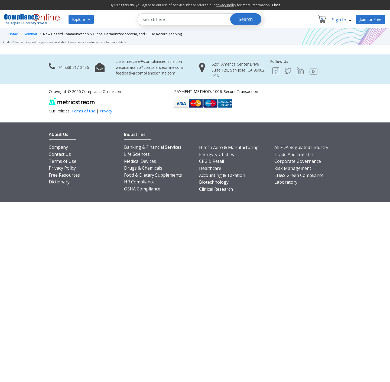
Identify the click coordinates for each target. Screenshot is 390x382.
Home (13, 33)
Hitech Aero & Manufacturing (229, 147)
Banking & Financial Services (152, 147)
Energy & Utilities (216, 154)
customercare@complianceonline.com (149, 61)
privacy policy (226, 5)
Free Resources (64, 175)
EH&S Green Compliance (299, 175)
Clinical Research (216, 189)
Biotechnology (214, 182)
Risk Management (292, 168)
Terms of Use (62, 161)
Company (58, 147)
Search (246, 19)
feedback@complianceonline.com (145, 73)
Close (276, 5)
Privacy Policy (62, 168)
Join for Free (370, 19)
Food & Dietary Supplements (153, 175)
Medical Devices (140, 161)
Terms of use (83, 111)
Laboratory (285, 182)
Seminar (30, 33)
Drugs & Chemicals (143, 168)
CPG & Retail (211, 161)
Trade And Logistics (294, 154)
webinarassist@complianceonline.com (149, 67)
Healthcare (210, 168)
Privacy (106, 111)
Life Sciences (137, 154)
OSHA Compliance (142, 189)
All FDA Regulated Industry (301, 147)
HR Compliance (139, 182)
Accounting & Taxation (222, 175)
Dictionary (59, 182)
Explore (81, 19)
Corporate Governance (297, 161)
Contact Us (60, 154)
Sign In (341, 20)
